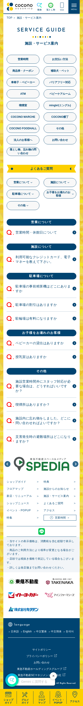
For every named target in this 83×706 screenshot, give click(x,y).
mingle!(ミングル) (60, 105)
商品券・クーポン (23, 70)
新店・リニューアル (19, 496)
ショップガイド (16, 481)
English (27, 631)
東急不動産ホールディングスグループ (39, 669)
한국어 (70, 631)
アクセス (49, 510)
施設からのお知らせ (56, 488)
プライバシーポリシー (39, 656)
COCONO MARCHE (23, 116)
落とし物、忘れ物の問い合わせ (23, 151)
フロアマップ (15, 488)
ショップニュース (18, 503)
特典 (46, 481)
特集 (9, 517)
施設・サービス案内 (56, 496)
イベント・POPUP (19, 510)
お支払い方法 (60, 59)
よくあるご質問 (53, 503)
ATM (23, 93)
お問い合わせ (60, 140)
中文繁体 (41, 631)
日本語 (15, 631)
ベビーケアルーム (60, 93)
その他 (60, 128)
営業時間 (23, 59)
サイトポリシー (41, 649)
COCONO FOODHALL (23, 128)
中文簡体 (56, 631)
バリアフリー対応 (60, 82)
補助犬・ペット (60, 70)
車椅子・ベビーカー (23, 82)
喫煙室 (23, 105)
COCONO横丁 (60, 116)
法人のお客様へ (23, 140)
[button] (7, 464)
